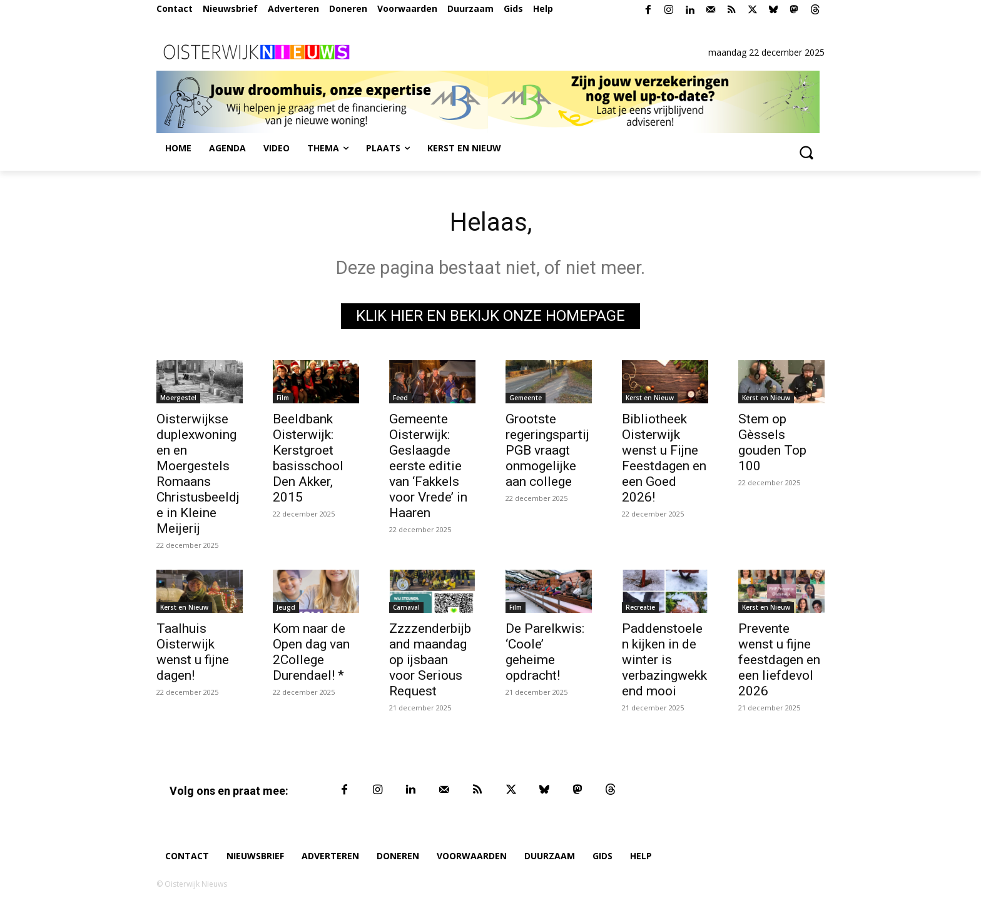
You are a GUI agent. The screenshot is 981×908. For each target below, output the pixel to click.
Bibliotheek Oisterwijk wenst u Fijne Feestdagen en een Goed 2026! (664, 458)
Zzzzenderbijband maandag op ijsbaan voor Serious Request (430, 660)
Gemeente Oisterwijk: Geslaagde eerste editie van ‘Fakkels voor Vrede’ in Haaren (428, 465)
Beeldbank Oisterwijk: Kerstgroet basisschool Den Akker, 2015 (308, 458)
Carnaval (406, 607)
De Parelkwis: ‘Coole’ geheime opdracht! (545, 652)
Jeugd (286, 607)
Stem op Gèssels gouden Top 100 (772, 442)
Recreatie (640, 607)
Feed (400, 397)
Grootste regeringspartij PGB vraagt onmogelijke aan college (547, 450)
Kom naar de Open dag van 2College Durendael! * (311, 652)
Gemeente (525, 397)
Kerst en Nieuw (650, 397)
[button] (806, 152)
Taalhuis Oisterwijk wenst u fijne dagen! (192, 652)
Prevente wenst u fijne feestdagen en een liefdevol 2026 (779, 660)
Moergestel (178, 397)
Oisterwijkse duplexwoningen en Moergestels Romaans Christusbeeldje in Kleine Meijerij (198, 473)
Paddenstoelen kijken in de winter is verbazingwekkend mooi (664, 660)
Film (283, 397)
